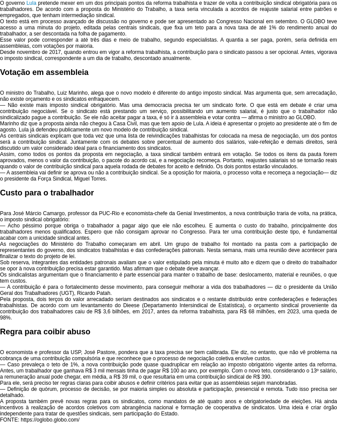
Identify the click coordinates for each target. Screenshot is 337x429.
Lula (31, 3)
